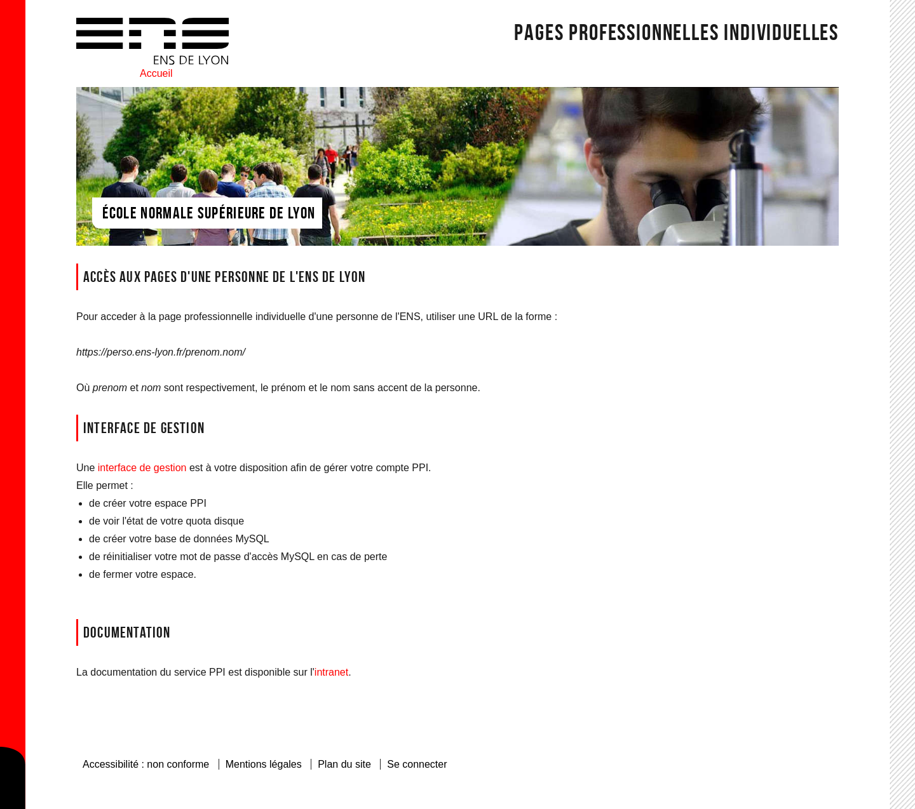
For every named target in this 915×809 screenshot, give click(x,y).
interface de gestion (142, 467)
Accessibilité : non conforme (146, 764)
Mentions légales (264, 764)
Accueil (156, 73)
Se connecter (417, 764)
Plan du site (344, 764)
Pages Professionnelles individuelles (676, 31)
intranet (331, 672)
